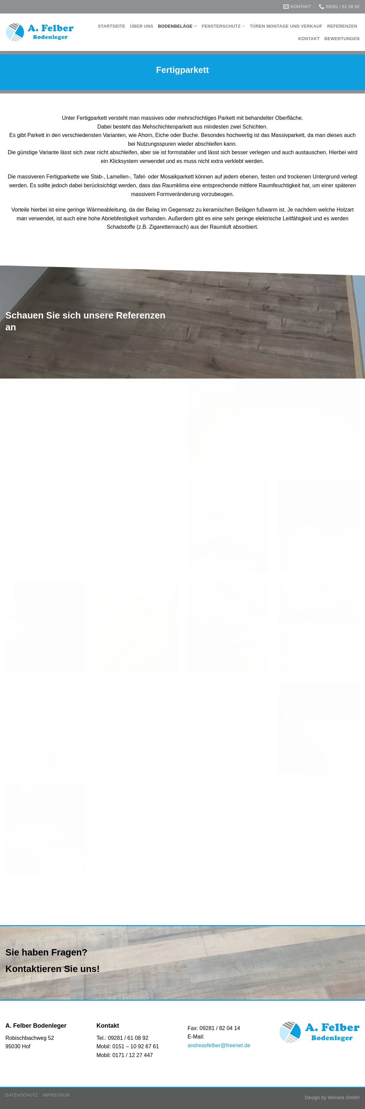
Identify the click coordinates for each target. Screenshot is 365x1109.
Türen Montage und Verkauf (286, 26)
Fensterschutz (223, 26)
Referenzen (342, 26)
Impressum (56, 1095)
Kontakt (308, 38)
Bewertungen (342, 38)
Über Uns (141, 26)
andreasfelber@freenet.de (219, 1045)
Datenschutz (21, 1095)
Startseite (111, 26)
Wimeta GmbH (344, 1097)
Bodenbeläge (177, 26)
